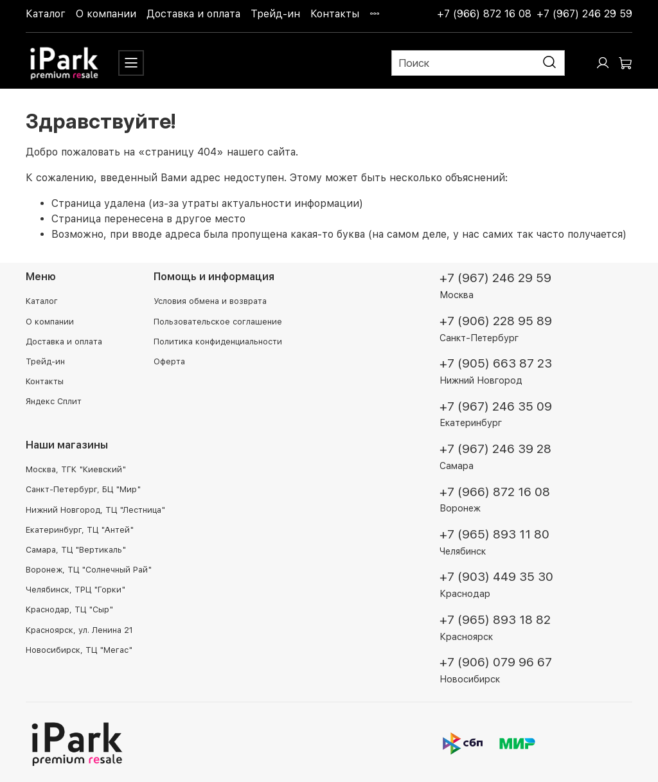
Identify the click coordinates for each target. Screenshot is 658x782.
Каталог (46, 14)
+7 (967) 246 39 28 (495, 448)
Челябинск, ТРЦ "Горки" (75, 589)
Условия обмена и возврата (210, 301)
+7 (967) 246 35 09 (496, 406)
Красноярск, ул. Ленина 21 (79, 630)
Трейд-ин (275, 14)
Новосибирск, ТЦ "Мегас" (79, 650)
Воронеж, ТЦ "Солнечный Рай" (89, 569)
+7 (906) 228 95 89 (496, 321)
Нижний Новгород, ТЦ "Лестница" (95, 510)
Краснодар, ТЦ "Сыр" (69, 609)
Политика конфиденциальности (218, 341)
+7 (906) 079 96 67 (496, 662)
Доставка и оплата (193, 14)
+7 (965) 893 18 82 (495, 619)
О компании (106, 14)
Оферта (169, 361)
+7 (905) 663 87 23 (496, 363)
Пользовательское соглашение (218, 321)
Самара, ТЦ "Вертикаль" (76, 550)
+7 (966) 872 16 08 (484, 14)
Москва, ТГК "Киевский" (76, 469)
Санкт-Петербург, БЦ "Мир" (83, 489)
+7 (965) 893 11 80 (494, 534)
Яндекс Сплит (54, 401)
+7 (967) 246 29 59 (584, 14)
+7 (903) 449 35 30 (496, 576)
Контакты (334, 14)
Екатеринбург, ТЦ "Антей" (80, 530)
